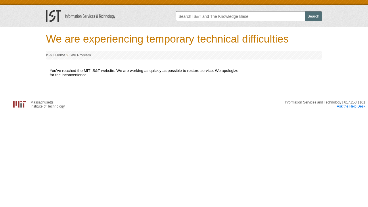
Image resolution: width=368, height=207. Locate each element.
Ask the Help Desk (351, 106)
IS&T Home (55, 55)
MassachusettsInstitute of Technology (47, 104)
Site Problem (80, 55)
